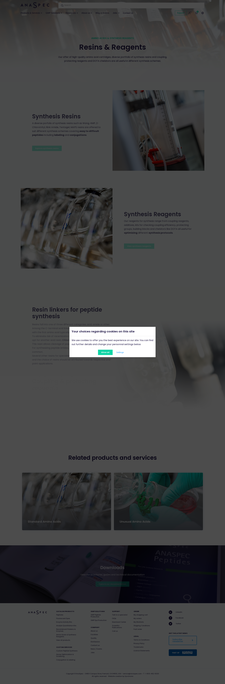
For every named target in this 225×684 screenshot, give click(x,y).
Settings (120, 352)
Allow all (105, 352)
